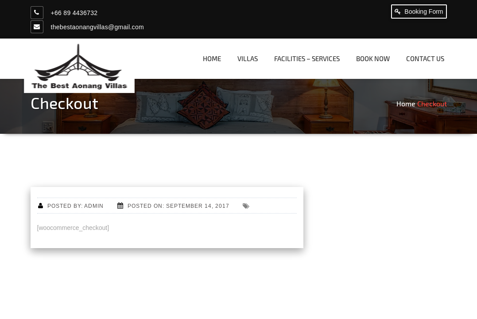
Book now (373, 58)
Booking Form (419, 11)
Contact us (425, 58)
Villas (247, 58)
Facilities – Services (307, 58)
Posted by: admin (71, 205)
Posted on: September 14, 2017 (173, 205)
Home (212, 58)
